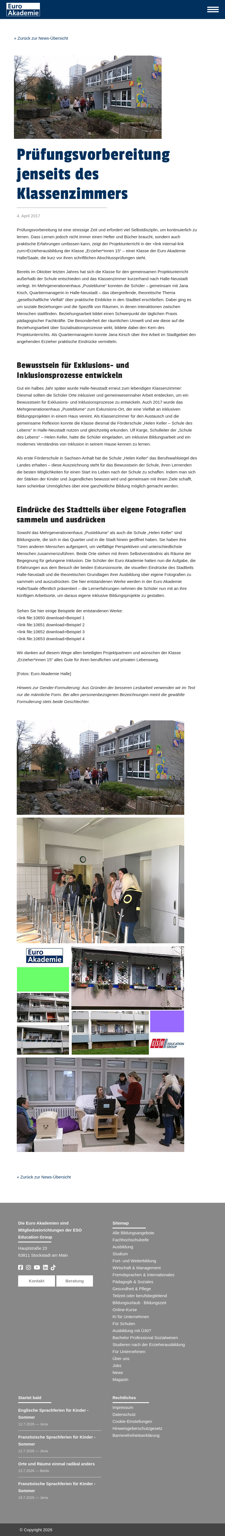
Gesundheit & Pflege (132, 1288)
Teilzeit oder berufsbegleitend (140, 1295)
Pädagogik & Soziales (133, 1281)
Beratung (74, 1280)
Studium (120, 1253)
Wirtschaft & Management (137, 1267)
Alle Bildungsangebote (133, 1232)
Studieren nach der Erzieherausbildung (149, 1344)
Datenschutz (124, 1414)
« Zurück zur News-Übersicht (41, 38)
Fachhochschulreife (131, 1239)
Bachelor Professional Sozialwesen (145, 1337)
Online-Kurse (125, 1309)
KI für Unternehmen (131, 1316)
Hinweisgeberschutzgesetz (137, 1428)
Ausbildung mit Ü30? (132, 1330)
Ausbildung (123, 1246)
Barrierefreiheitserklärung (136, 1435)
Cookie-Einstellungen (132, 1421)
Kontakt (36, 1280)
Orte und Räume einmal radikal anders (56, 1463)
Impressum (123, 1407)
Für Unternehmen (129, 1351)
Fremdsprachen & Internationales (143, 1274)
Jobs (117, 1365)
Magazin (120, 1379)
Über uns (121, 1358)
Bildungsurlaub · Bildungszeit (139, 1302)
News (118, 1372)
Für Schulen (124, 1323)
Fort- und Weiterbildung (134, 1260)
